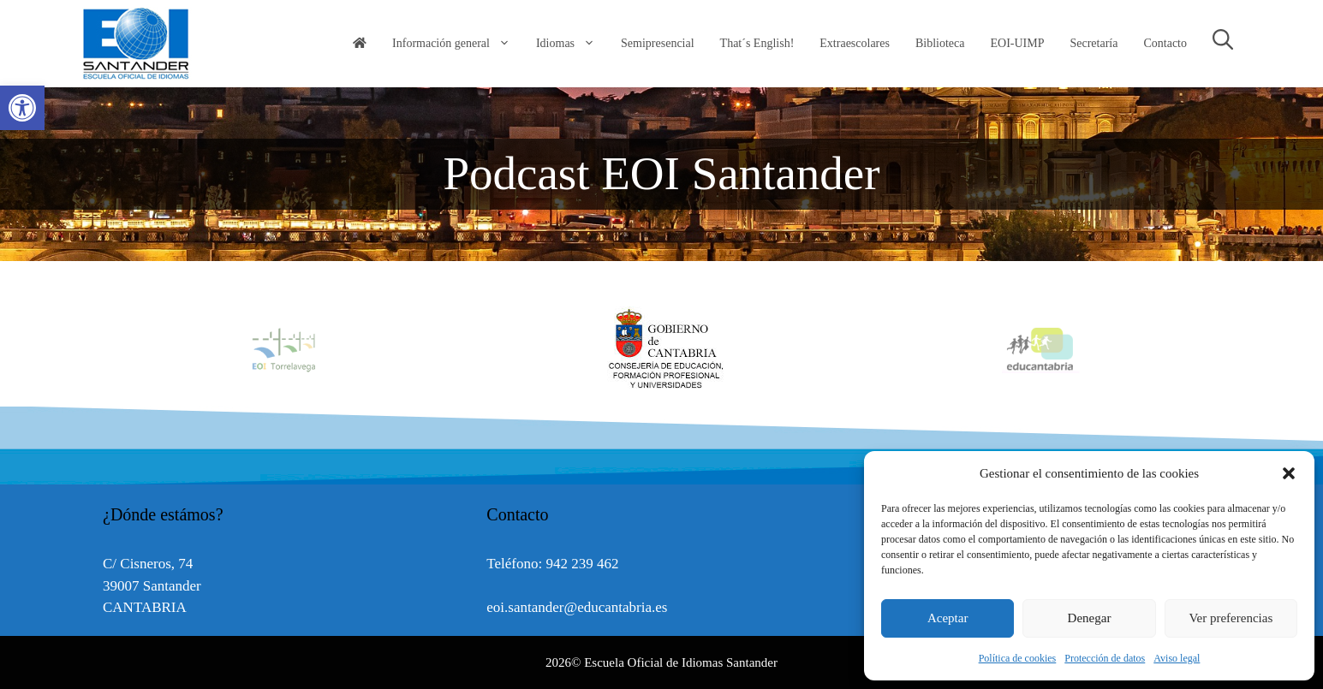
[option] (662, 349)
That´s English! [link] (757, 43)
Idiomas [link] (572, 43)
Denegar (1089, 618)
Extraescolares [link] (854, 43)
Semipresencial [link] (657, 43)
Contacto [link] (1165, 43)
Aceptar (947, 618)
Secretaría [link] (1093, 43)
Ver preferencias (1230, 618)
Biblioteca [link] (940, 43)
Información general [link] (457, 43)
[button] (1288, 473)
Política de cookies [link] (1018, 658)
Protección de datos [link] (1104, 658)
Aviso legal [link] (1176, 658)
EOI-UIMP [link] (1017, 43)
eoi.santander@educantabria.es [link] (576, 607)
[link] (22, 108)
